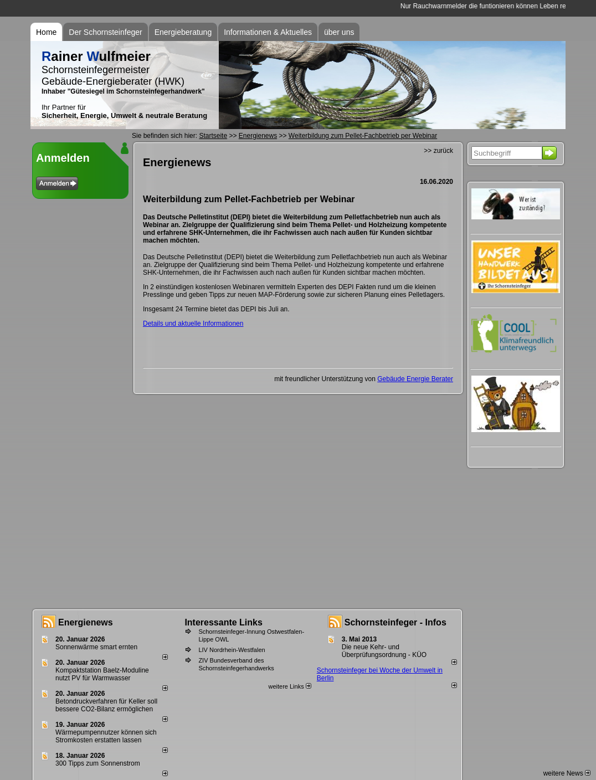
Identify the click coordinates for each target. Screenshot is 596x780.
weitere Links (289, 686)
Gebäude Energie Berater (415, 379)
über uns (339, 32)
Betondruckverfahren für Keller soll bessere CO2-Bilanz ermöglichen (106, 705)
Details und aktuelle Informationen (193, 323)
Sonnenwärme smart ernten (96, 647)
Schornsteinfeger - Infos (395, 622)
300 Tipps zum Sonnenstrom (97, 763)
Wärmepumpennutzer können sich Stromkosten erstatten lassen (106, 736)
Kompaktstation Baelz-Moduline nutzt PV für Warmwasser (102, 674)
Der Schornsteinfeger (105, 32)
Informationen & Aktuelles (268, 32)
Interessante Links (223, 622)
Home (46, 32)
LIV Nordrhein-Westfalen (231, 649)
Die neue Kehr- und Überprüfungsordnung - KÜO (384, 651)
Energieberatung (183, 32)
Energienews (85, 622)
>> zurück (438, 151)
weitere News (566, 773)
